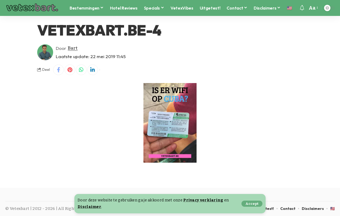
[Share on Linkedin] (92, 69)
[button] (251, 204)
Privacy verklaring (203, 200)
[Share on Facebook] (58, 69)
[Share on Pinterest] (70, 69)
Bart (73, 48)
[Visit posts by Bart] (45, 52)
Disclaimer (89, 207)
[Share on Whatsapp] (81, 69)
